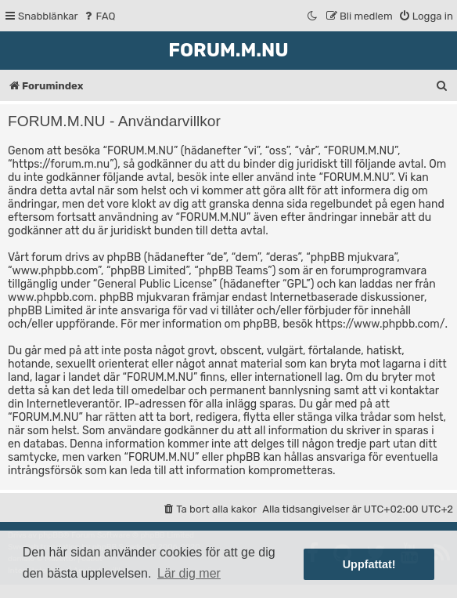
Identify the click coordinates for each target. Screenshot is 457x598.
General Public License (154, 284)
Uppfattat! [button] (369, 564)
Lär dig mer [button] (189, 573)
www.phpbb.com (51, 297)
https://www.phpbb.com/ (379, 324)
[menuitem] (99, 16)
